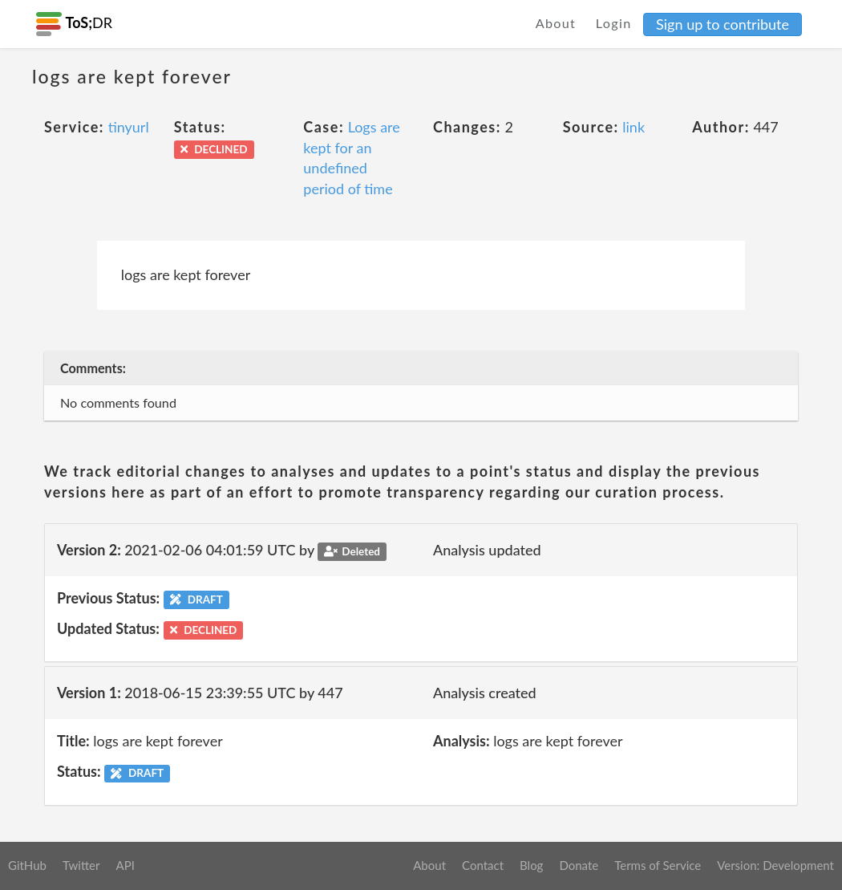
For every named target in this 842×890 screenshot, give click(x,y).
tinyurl (128, 127)
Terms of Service (657, 865)
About (556, 22)
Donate (578, 865)
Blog (531, 865)
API (124, 865)
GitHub (27, 865)
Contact (483, 865)
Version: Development (775, 865)
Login (614, 22)
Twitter (81, 865)
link (633, 127)
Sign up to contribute (722, 24)
